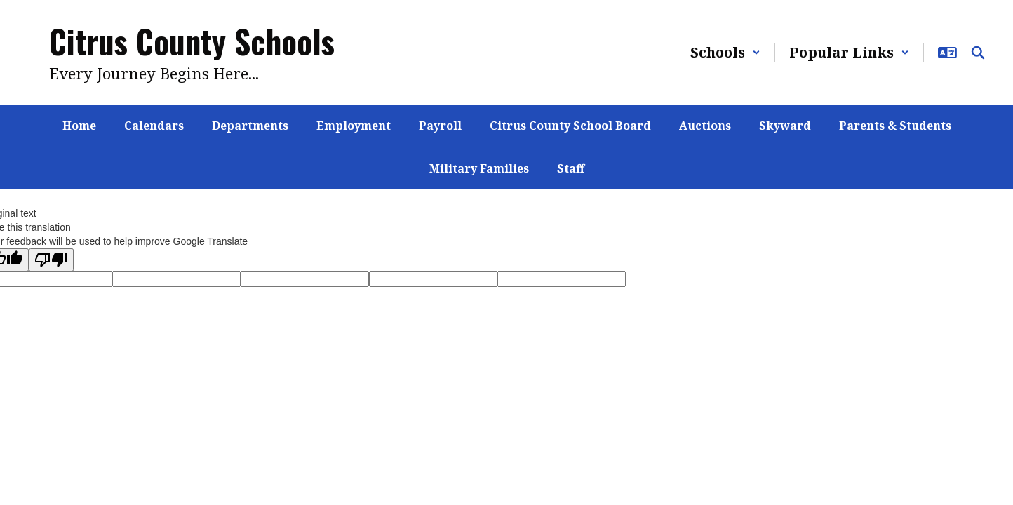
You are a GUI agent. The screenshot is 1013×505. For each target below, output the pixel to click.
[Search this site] (978, 53)
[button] (725, 52)
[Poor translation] (51, 259)
